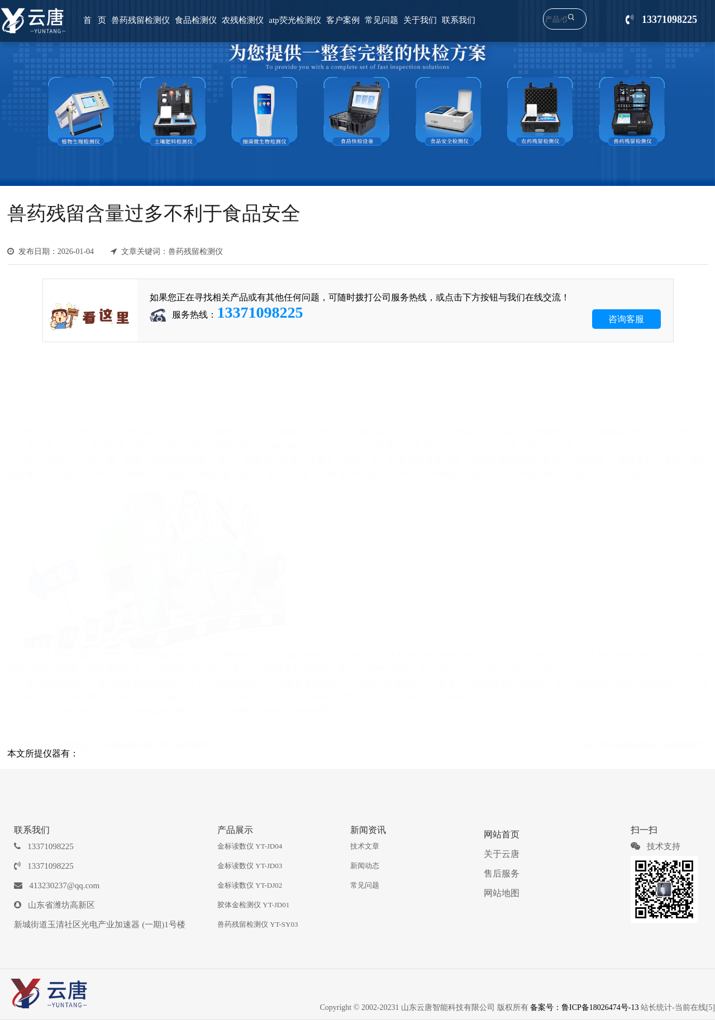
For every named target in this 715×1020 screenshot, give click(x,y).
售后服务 (501, 873)
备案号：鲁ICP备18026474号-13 (584, 1007)
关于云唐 (501, 854)
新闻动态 (364, 865)
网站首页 (501, 834)
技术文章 (364, 846)
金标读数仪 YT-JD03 (249, 865)
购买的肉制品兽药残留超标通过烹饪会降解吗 (124, 743)
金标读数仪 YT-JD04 (249, 846)
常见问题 (364, 885)
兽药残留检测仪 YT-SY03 (257, 924)
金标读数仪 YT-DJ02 (249, 885)
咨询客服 (626, 319)
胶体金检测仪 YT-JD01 (253, 905)
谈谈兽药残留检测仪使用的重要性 (645, 743)
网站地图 (501, 893)
